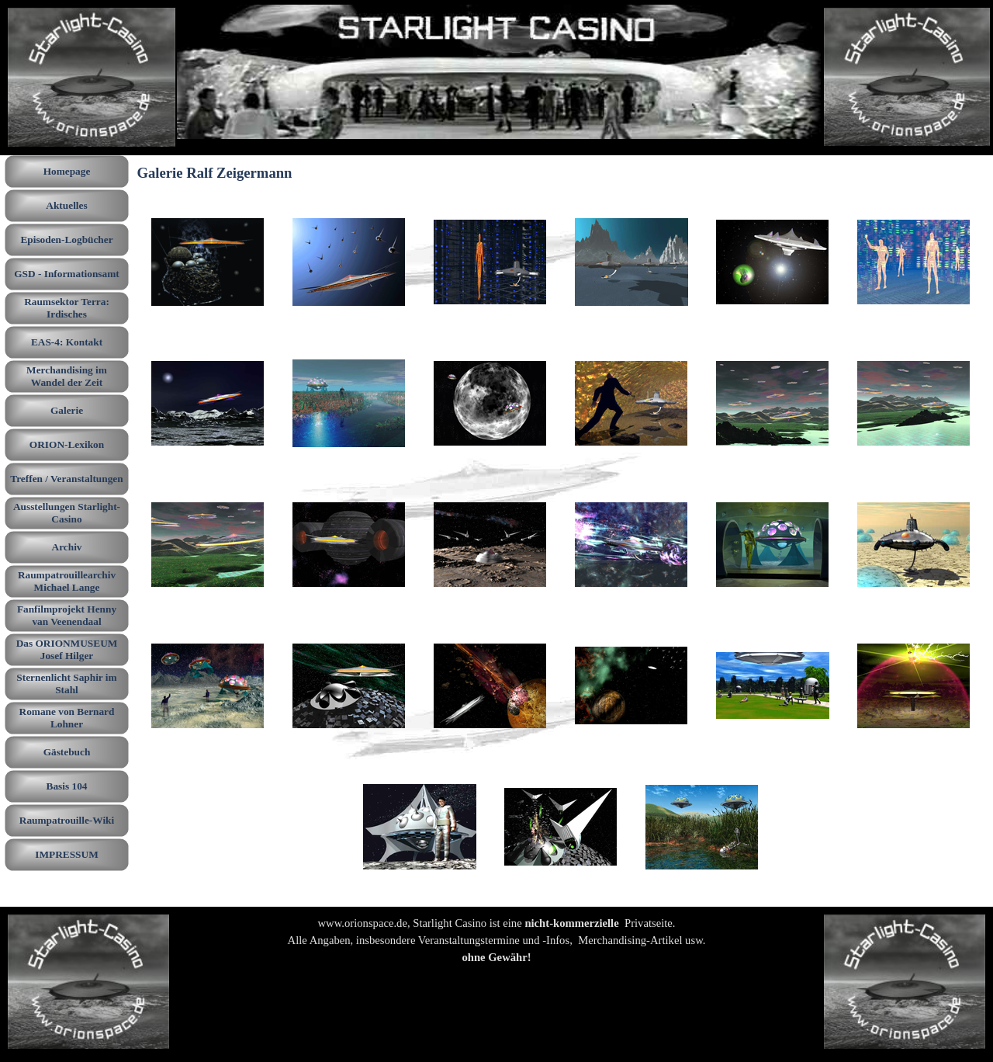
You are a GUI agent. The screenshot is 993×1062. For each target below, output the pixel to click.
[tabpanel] (496, 948)
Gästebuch (67, 752)
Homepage (67, 171)
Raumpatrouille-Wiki (66, 820)
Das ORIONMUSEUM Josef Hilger (67, 649)
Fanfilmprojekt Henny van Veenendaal (66, 615)
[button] (208, 262)
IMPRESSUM (66, 854)
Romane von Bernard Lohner (67, 718)
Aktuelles (66, 205)
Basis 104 (67, 786)
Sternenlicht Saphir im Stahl (66, 684)
